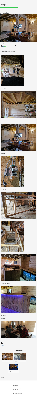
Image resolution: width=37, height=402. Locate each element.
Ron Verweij (2, 345)
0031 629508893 (16, 389)
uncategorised (3, 44)
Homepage (2, 384)
